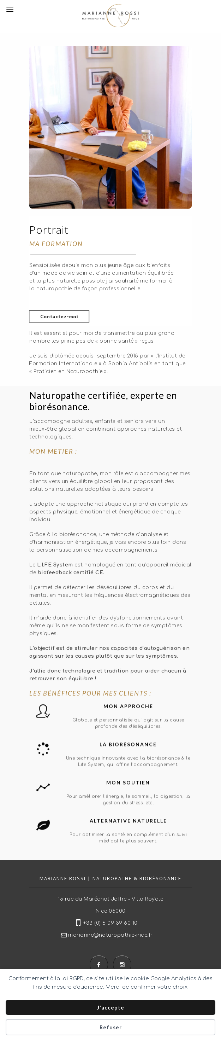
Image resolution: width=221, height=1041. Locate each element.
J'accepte (110, 1007)
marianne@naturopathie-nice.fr (110, 935)
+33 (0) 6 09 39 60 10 (110, 923)
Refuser (111, 1027)
